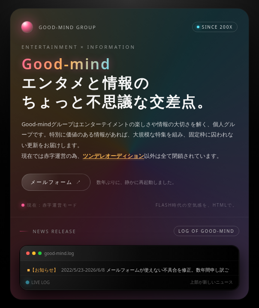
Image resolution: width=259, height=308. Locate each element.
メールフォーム (51, 182)
